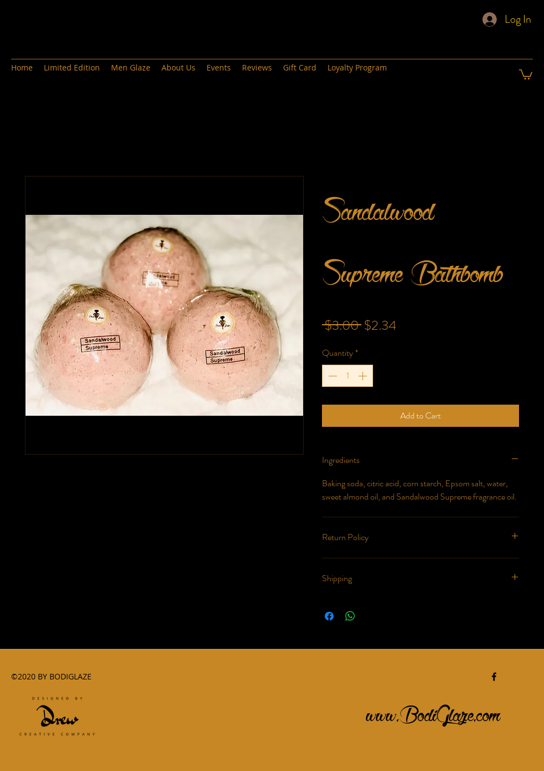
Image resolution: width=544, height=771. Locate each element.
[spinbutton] (347, 375)
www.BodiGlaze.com (433, 711)
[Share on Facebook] (329, 616)
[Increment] (363, 375)
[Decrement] (331, 375)
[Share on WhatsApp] (350, 616)
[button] (525, 73)
